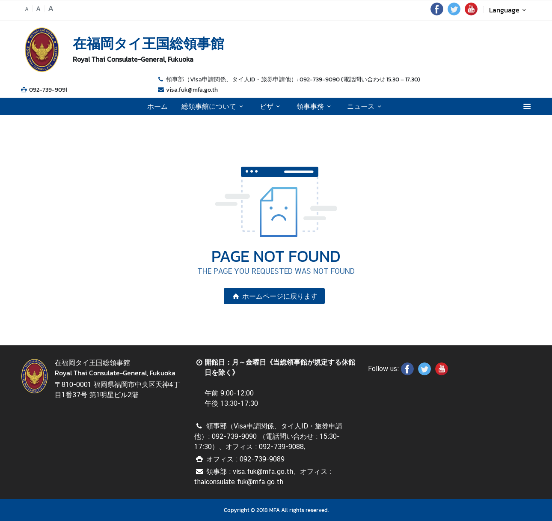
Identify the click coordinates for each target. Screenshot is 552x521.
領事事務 (315, 106)
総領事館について (213, 106)
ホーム (157, 106)
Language (509, 10)
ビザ (271, 106)
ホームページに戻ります (274, 296)
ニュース (365, 106)
